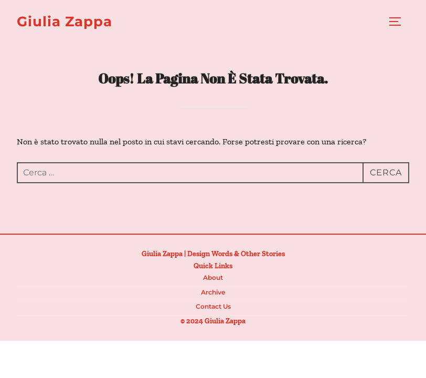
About (213, 277)
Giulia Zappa (64, 21)
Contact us (213, 306)
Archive (213, 292)
